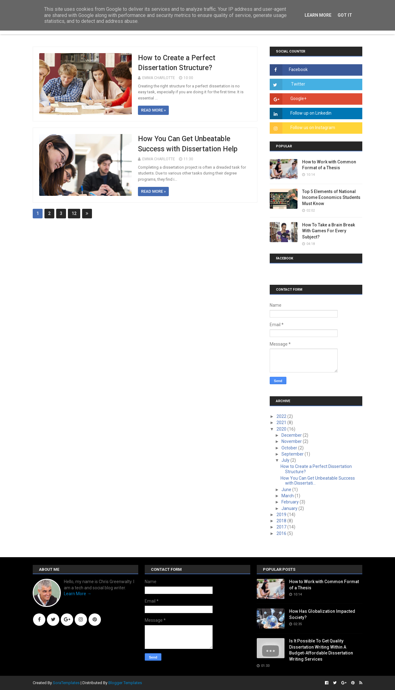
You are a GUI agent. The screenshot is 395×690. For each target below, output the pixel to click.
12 (74, 213)
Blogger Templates (125, 682)
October (289, 447)
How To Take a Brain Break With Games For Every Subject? (328, 230)
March (288, 495)
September (293, 454)
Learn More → (77, 593)
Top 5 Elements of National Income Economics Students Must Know (331, 197)
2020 (281, 429)
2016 (281, 533)
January (289, 508)
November (292, 441)
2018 (281, 520)
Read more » (153, 110)
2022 (281, 416)
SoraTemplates (66, 682)
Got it (345, 15)
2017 (281, 526)
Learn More (318, 15)
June (286, 489)
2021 (281, 422)
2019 (281, 514)
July (285, 460)
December (292, 435)
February (290, 501)
